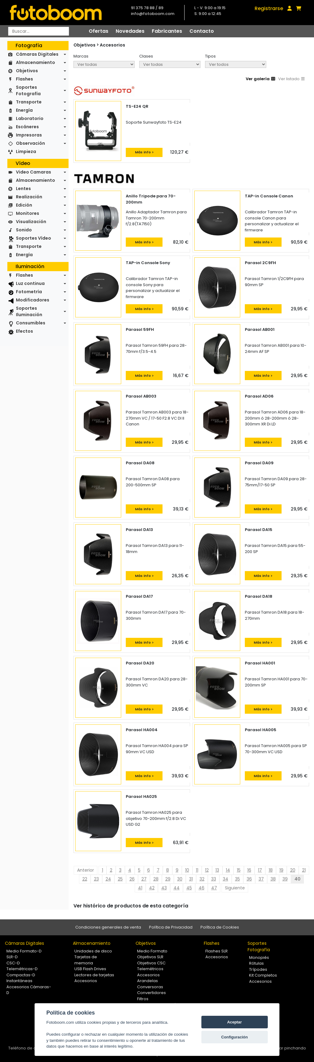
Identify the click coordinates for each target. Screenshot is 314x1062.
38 (273, 879)
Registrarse (269, 8)
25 (120, 879)
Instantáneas (19, 981)
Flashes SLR (216, 951)
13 (217, 870)
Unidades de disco (93, 951)
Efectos (24, 331)
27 (144, 879)
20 (292, 870)
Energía (24, 110)
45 (189, 888)
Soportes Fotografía (28, 90)
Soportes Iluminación (29, 311)
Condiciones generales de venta (108, 927)
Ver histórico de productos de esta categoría (130, 905)
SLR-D (12, 957)
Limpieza (26, 151)
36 (249, 879)
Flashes (24, 79)
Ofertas (98, 31)
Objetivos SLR (150, 957)
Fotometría (29, 292)
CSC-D (13, 963)
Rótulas (256, 963)
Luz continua (30, 283)
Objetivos (27, 71)
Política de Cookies (219, 927)
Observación (30, 143)
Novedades (130, 31)
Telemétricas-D (22, 969)
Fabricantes (167, 31)
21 (304, 870)
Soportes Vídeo (33, 238)
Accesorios (112, 45)
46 (201, 888)
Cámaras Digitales (37, 54)
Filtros (142, 999)
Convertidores (151, 993)
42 (152, 888)
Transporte (29, 102)
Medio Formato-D (24, 951)
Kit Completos (263, 975)
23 (96, 879)
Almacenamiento (35, 62)
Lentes (23, 188)
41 (140, 888)
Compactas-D (20, 975)
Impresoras (29, 135)
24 (108, 879)
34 (225, 879)
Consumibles (30, 323)
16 (249, 870)
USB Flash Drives (90, 969)
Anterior (85, 870)
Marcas (80, 56)
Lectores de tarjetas (94, 975)
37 (261, 879)
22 (84, 879)
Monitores (27, 213)
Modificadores (32, 300)
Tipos (210, 56)
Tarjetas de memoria (85, 960)
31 (191, 879)
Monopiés (259, 957)
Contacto (201, 31)
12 (207, 870)
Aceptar (234, 1022)
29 (167, 879)
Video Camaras (33, 172)
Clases (146, 56)
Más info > (144, 152)
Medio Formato (152, 951)
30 (179, 879)
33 (213, 879)
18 (271, 870)
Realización (29, 197)
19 (281, 870)
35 (237, 879)
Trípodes (258, 969)
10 (187, 870)
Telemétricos (150, 969)
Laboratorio (29, 118)
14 (228, 870)
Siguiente (235, 888)
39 (285, 879)
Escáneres (27, 127)
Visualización (31, 222)
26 (132, 879)
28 (156, 879)
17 (260, 870)
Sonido (24, 230)
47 (214, 888)
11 (197, 870)
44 (177, 888)
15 (239, 870)
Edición (24, 205)
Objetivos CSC (151, 963)
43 (164, 888)
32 (202, 879)
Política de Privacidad (171, 927)
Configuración (234, 1037)
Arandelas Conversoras (150, 984)
